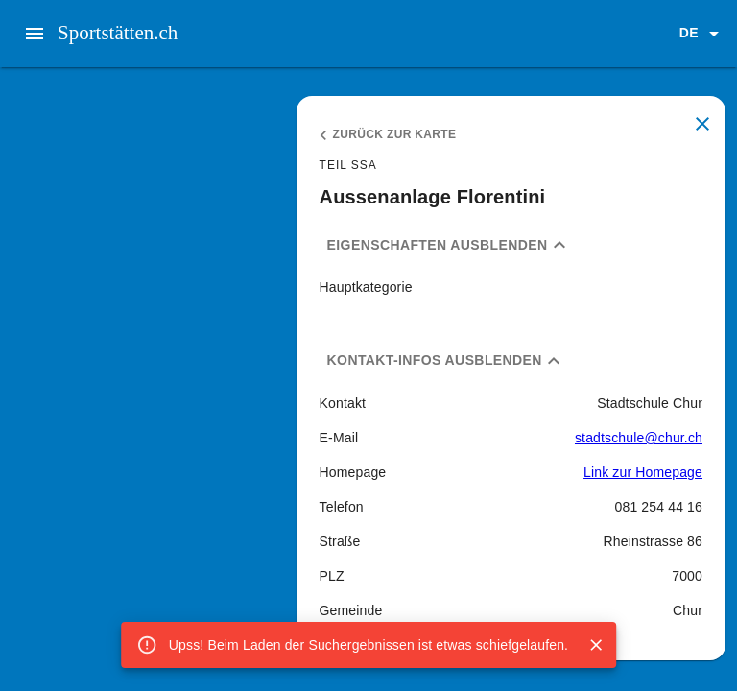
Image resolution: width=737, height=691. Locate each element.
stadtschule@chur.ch (638, 437)
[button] (702, 33)
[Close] (595, 644)
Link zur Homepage (642, 472)
